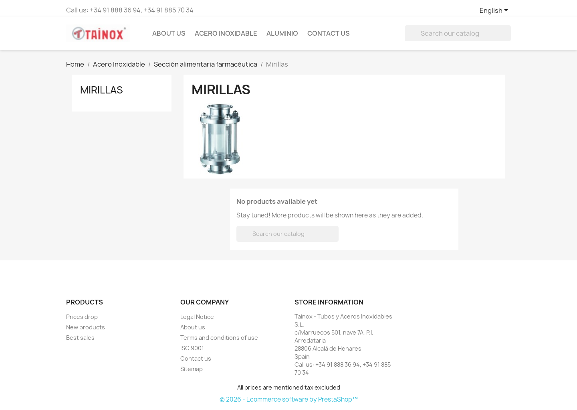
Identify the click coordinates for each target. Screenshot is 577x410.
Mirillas (101, 90)
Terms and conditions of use (219, 337)
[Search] (458, 33)
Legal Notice (197, 317)
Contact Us (328, 33)
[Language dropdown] (495, 11)
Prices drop (82, 317)
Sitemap (191, 369)
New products (85, 327)
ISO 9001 (192, 348)
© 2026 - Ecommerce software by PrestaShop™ (289, 399)
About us (169, 33)
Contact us (195, 358)
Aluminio (282, 33)
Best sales (80, 337)
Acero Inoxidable (226, 33)
